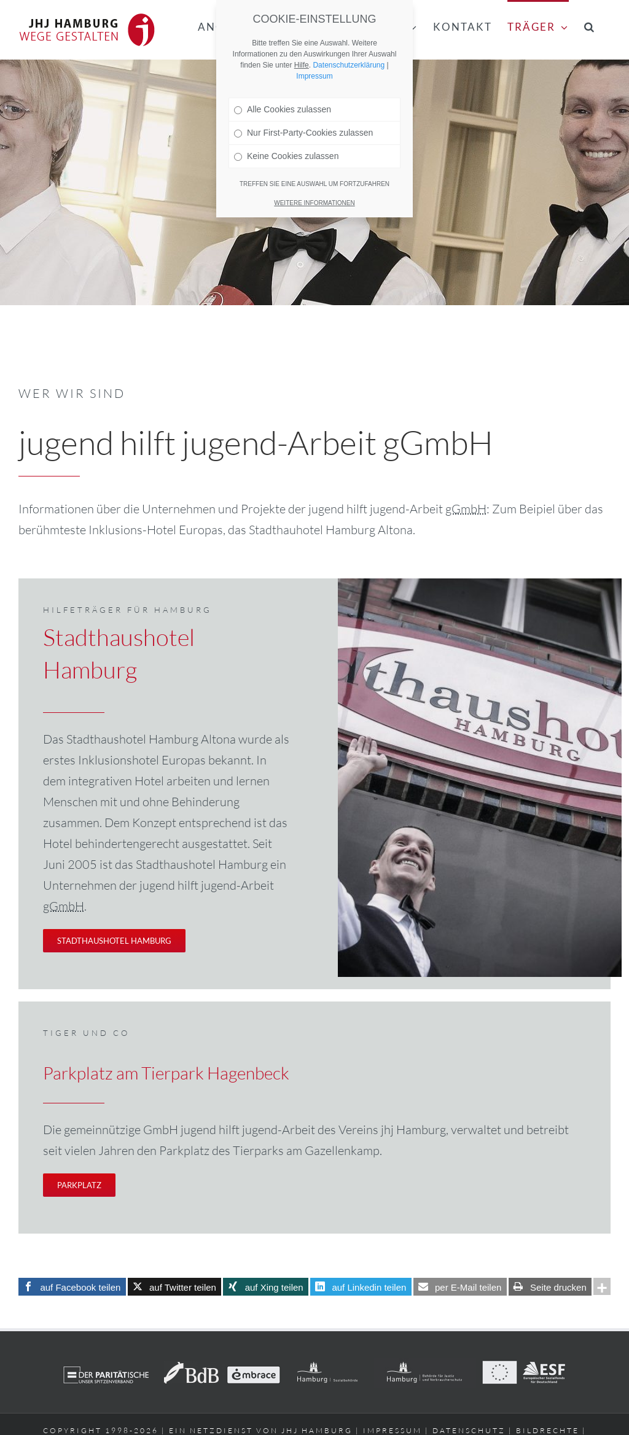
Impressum (314, 76)
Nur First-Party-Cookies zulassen (303, 133)
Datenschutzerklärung (349, 65)
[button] (589, 26)
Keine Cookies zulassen (286, 156)
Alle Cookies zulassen (282, 109)
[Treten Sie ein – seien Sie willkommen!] (110, 940)
